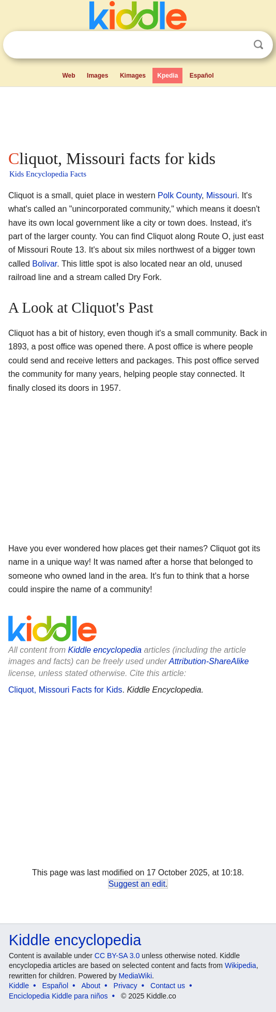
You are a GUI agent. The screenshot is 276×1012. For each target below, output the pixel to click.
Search (258, 44)
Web (68, 75)
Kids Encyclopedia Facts (47, 174)
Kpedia (167, 75)
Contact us (167, 985)
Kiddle (19, 985)
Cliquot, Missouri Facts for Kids (65, 689)
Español (202, 75)
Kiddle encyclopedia (105, 650)
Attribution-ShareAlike (209, 661)
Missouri (221, 195)
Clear (237, 45)
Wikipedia (240, 965)
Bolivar (44, 263)
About (91, 985)
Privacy (125, 985)
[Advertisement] (138, 115)
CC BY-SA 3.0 (117, 955)
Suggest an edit (137, 883)
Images (97, 75)
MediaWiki (135, 976)
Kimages (133, 75)
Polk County (180, 195)
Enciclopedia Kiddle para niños (58, 996)
